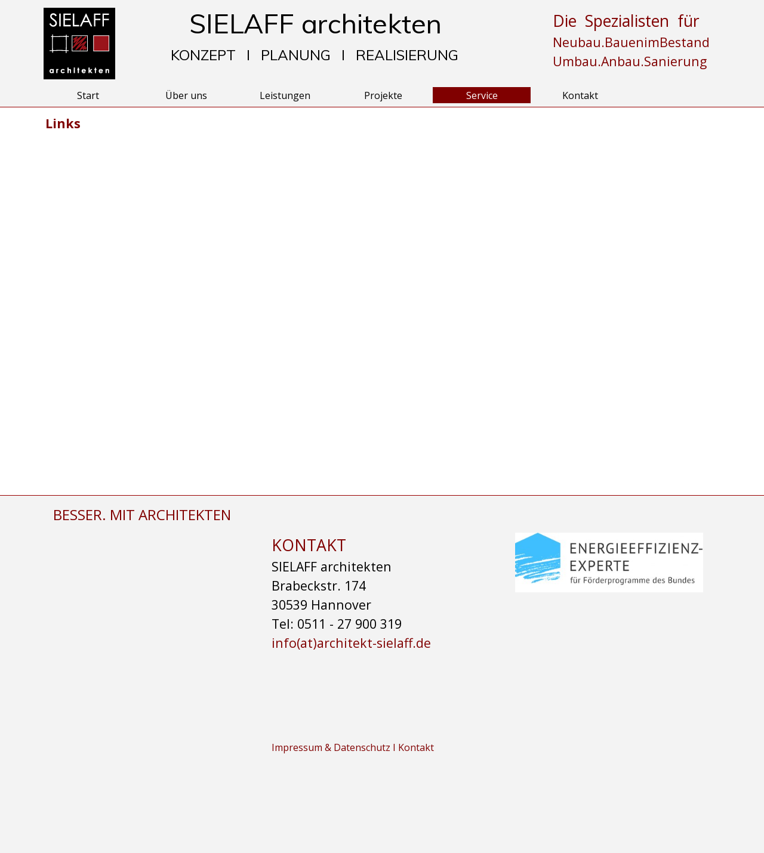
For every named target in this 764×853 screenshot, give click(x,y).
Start (88, 95)
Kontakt (580, 95)
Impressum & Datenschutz (332, 747)
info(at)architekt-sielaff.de (351, 642)
